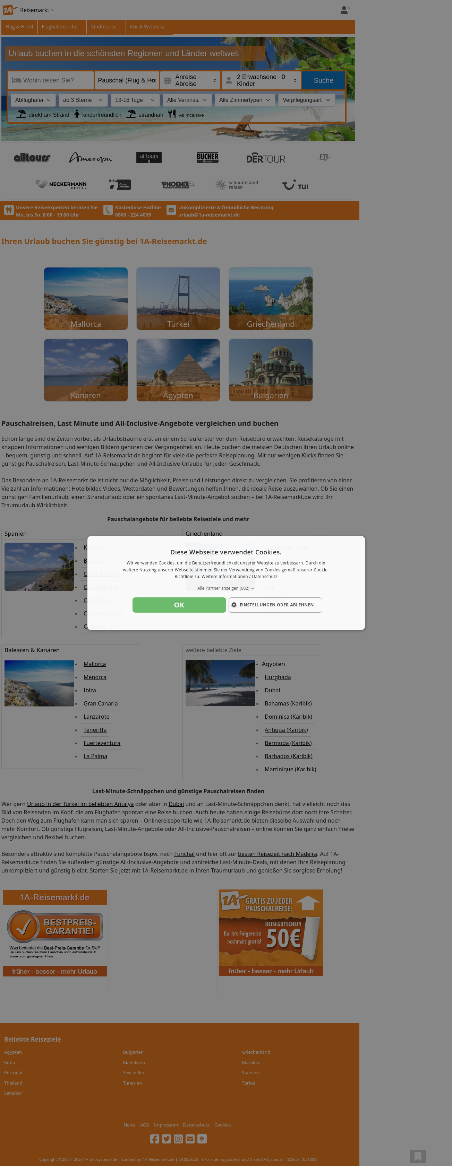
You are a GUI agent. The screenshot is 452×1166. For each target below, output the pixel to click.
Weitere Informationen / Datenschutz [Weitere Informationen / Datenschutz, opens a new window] (239, 577)
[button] (226, 588)
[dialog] (226, 583)
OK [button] (179, 605)
